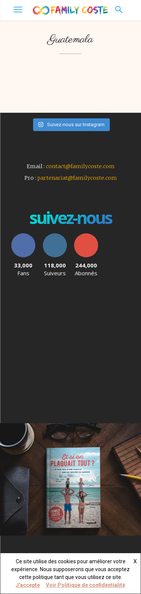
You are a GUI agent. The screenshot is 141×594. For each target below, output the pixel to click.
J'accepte (28, 585)
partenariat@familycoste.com (77, 178)
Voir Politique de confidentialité (85, 585)
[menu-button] (18, 10)
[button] (118, 10)
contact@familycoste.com (80, 166)
